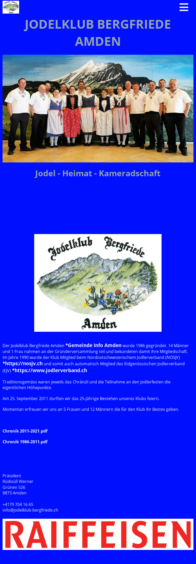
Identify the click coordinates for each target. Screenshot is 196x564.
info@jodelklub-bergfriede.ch (30, 510)
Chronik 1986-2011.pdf (25, 442)
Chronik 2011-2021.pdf (25, 431)
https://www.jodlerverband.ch (51, 370)
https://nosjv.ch (24, 363)
